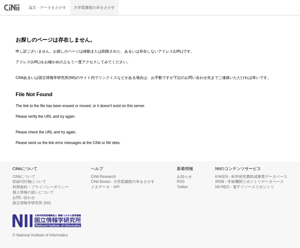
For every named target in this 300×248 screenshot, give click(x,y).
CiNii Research (103, 176)
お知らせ (184, 176)
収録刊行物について (29, 181)
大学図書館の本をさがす (94, 7)
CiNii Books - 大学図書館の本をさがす (123, 181)
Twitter (182, 187)
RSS (181, 181)
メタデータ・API (105, 187)
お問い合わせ (23, 197)
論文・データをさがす (47, 7)
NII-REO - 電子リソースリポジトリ (244, 187)
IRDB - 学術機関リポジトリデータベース (249, 181)
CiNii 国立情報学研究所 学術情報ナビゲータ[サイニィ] (12, 7)
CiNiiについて (23, 176)
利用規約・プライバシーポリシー (40, 187)
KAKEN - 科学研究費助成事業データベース (251, 176)
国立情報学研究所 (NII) (31, 203)
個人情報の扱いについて (33, 192)
